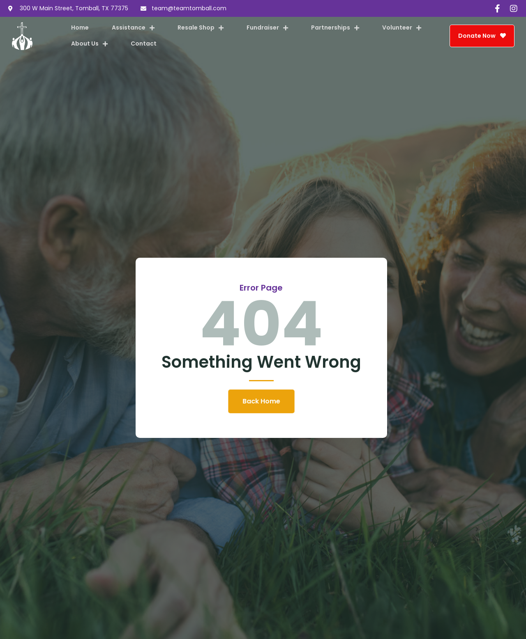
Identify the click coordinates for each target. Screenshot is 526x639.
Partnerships (335, 28)
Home (80, 27)
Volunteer (401, 28)
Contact (144, 43)
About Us (89, 44)
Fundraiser (267, 28)
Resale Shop (201, 28)
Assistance (133, 28)
